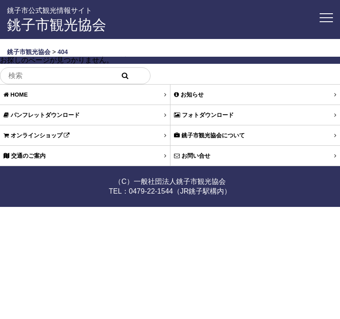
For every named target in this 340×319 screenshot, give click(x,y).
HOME (85, 94)
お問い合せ (255, 155)
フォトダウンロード (255, 115)
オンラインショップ (85, 135)
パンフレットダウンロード (85, 115)
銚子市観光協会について (255, 135)
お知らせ (255, 94)
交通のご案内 (85, 155)
